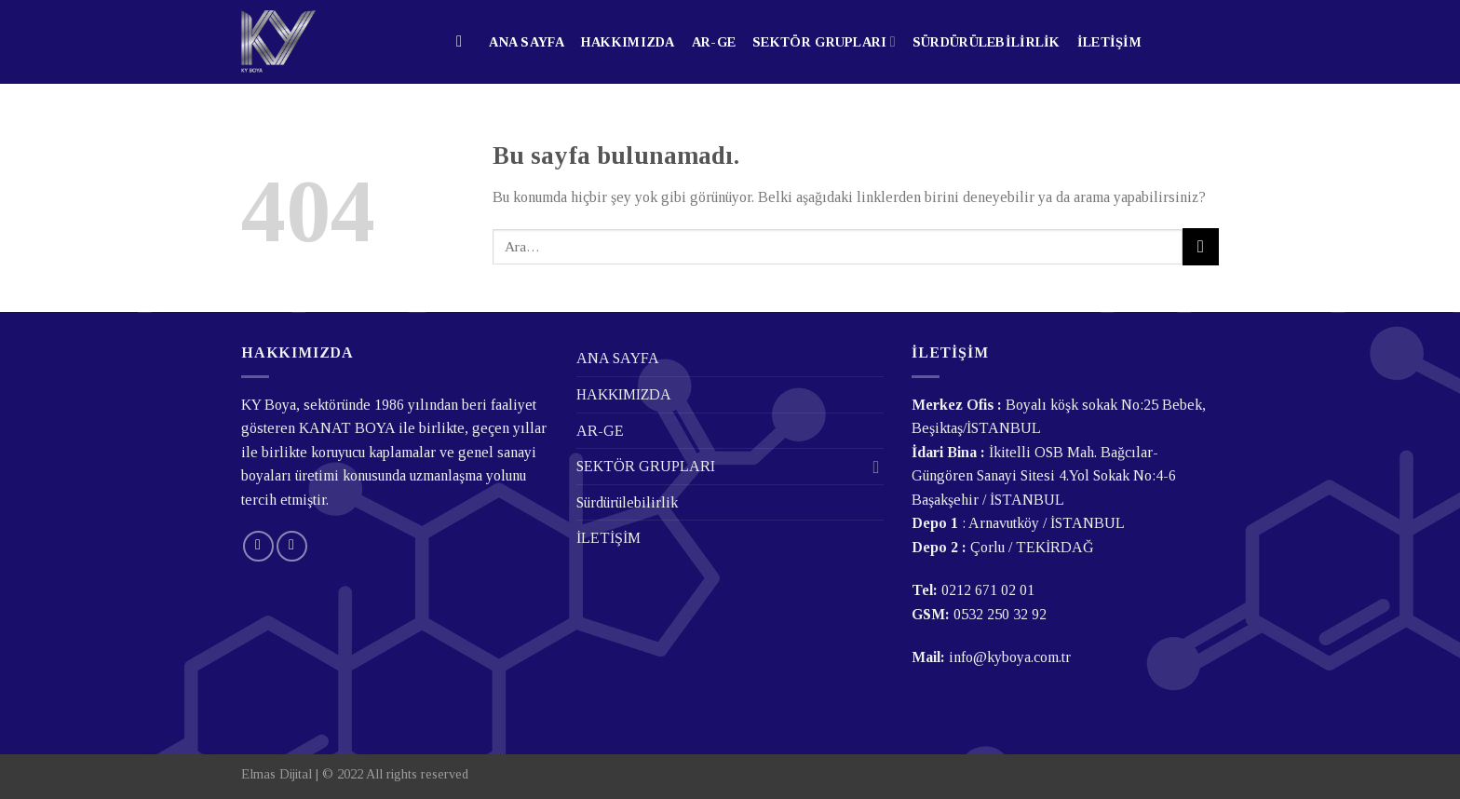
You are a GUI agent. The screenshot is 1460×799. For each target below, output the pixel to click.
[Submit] (1201, 246)
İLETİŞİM (1109, 41)
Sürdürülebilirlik (986, 41)
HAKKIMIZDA (628, 41)
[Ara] (464, 42)
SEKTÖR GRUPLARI (824, 41)
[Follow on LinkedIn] (292, 546)
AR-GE (714, 41)
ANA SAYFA (526, 41)
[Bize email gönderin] (258, 546)
